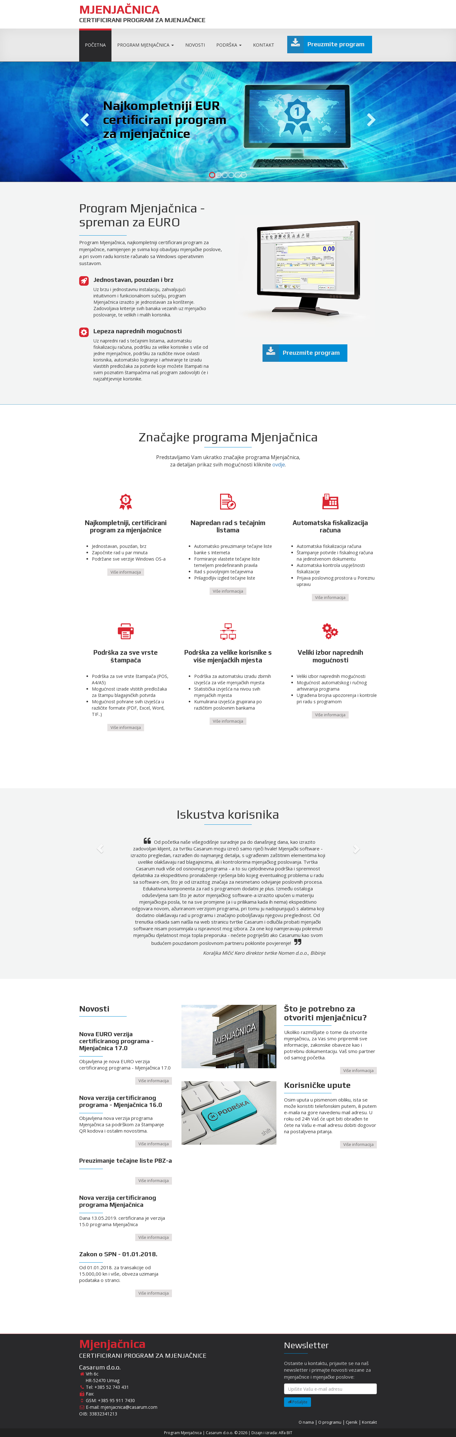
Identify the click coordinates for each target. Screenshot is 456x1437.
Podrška (229, 45)
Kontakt (263, 45)
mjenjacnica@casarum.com (129, 1407)
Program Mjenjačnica (145, 45)
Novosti (195, 45)
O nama (306, 1422)
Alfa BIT (285, 1432)
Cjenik (352, 1422)
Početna (95, 45)
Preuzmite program (325, 44)
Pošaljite (297, 1402)
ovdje (278, 464)
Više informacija (126, 572)
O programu (329, 1422)
